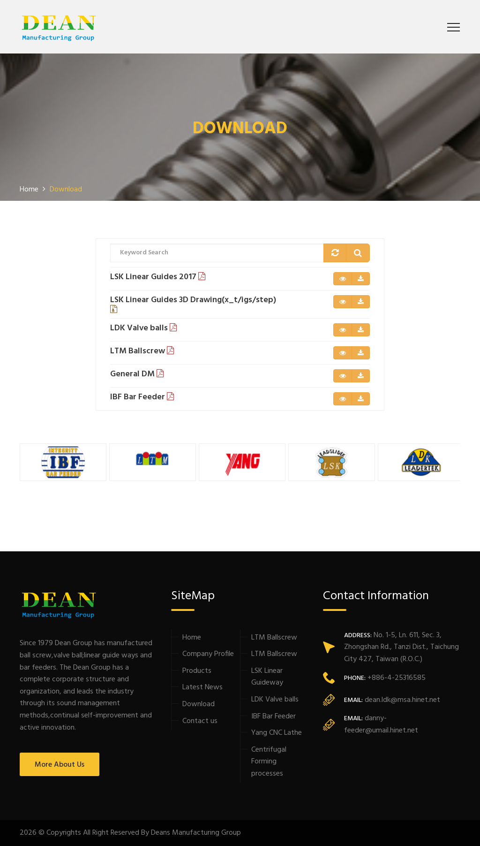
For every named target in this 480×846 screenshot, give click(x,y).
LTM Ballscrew (274, 638)
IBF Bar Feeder (273, 716)
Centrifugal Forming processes (268, 762)
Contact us (200, 721)
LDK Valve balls (275, 700)
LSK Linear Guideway (267, 677)
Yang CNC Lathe (276, 733)
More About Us (59, 765)
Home (191, 638)
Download (198, 704)
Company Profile (208, 654)
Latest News (202, 687)
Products (196, 671)
